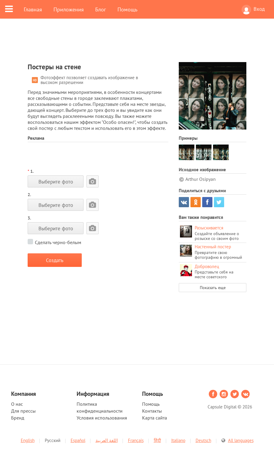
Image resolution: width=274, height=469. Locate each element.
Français (136, 440)
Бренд (17, 418)
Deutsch (203, 440)
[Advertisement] (137, 44)
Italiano (178, 440)
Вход (253, 9)
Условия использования (102, 418)
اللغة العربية (107, 440)
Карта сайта (154, 418)
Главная (33, 9)
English (28, 440)
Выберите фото (55, 181)
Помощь (127, 9)
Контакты (152, 411)
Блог (100, 9)
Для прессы (23, 411)
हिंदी (157, 440)
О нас (17, 404)
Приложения (68, 9)
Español (78, 440)
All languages (241, 440)
